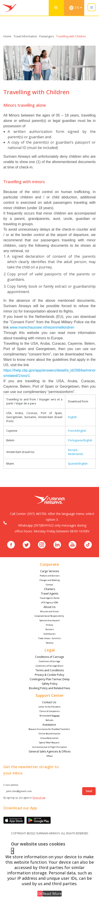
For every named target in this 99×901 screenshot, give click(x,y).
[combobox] (76, 7)
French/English (77, 431)
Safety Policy (49, 684)
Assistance (49, 725)
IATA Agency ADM (49, 602)
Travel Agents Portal (49, 598)
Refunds (49, 720)
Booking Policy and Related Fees (49, 688)
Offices (49, 755)
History (49, 624)
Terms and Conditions (49, 670)
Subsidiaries (49, 633)
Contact (49, 584)
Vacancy (49, 642)
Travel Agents (49, 593)
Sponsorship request (50, 620)
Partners (49, 629)
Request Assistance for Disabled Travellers (49, 729)
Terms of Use (38, 797)
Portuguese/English (80, 440)
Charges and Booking (50, 580)
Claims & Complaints (50, 711)
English (72, 417)
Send (89, 791)
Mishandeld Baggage (50, 715)
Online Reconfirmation (49, 733)
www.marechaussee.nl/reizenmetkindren (42, 327)
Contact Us (49, 702)
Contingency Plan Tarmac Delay (50, 679)
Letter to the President (49, 706)
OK (39, 893)
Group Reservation (49, 738)
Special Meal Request (49, 742)
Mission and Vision (49, 611)
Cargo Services (49, 571)
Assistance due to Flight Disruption (49, 747)
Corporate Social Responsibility (50, 615)
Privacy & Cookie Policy (49, 675)
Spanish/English (78, 463)
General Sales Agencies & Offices (49, 751)
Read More (52, 893)
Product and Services (49, 575)
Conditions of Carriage (49, 657)
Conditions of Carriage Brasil (49, 665)
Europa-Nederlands (75, 452)
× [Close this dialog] (12, 850)
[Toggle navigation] (92, 7)
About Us (49, 607)
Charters (49, 589)
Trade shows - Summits (49, 638)
